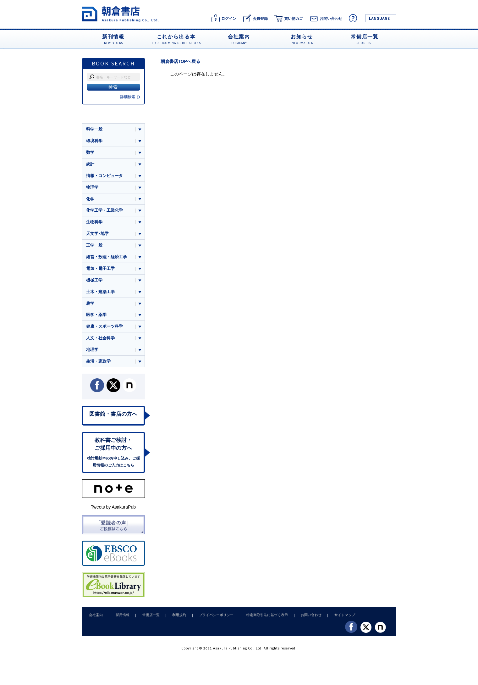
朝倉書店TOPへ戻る (181, 61)
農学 (90, 305)
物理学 (92, 187)
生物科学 (94, 222)
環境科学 (94, 140)
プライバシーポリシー (209, 618)
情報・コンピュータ (104, 176)
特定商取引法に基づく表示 (259, 618)
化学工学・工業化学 (104, 211)
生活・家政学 (98, 363)
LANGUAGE (379, 18)
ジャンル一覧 (98, 117)
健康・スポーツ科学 (104, 328)
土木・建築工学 (100, 293)
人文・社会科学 (100, 340)
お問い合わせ (301, 618)
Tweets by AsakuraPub (113, 510)
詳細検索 (130, 97)
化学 (90, 199)
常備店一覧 (147, 618)
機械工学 (94, 281)
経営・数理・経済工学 (106, 258)
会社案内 (95, 618)
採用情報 (120, 618)
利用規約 (174, 618)
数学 (90, 152)
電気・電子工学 (100, 269)
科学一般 (94, 129)
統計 (90, 164)
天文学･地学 (97, 234)
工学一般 (94, 246)
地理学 (92, 351)
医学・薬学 (96, 316)
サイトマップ (333, 618)
